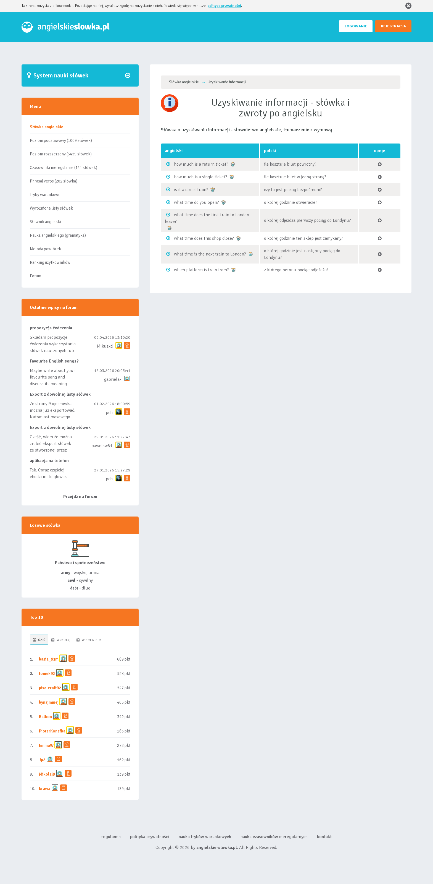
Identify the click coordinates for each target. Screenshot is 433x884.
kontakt (324, 836)
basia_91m (49, 659)
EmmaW (46, 745)
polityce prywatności (224, 6)
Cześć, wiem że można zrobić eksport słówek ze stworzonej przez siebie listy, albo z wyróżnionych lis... (51, 450)
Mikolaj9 (47, 774)
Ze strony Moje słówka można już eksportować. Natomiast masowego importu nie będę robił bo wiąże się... (52, 417)
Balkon (45, 716)
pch (109, 412)
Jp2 (42, 759)
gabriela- (112, 379)
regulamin (111, 836)
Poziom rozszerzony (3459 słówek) (61, 154)
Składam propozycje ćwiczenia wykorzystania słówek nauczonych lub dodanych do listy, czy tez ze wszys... (53, 351)
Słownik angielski (45, 221)
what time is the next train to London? (210, 254)
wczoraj (60, 639)
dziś (39, 639)
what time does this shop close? (204, 238)
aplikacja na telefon (49, 460)
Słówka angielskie (46, 126)
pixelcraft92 (50, 687)
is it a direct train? (191, 189)
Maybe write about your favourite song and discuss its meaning (52, 377)
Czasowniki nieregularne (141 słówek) (63, 167)
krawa (44, 788)
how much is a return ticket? (201, 164)
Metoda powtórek (45, 248)
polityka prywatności (149, 836)
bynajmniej (49, 702)
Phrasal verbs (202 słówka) (53, 181)
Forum (35, 275)
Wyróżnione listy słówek (51, 208)
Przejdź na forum (80, 496)
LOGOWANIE (356, 26)
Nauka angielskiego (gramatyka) (58, 235)
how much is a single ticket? (200, 177)
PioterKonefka (52, 731)
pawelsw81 (102, 445)
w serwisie (88, 639)
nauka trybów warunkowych (205, 836)
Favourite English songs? (54, 361)
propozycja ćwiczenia (51, 328)
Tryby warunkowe (45, 194)
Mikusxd (105, 346)
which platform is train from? (201, 270)
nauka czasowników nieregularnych (274, 836)
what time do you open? (196, 202)
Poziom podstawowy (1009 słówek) (61, 140)
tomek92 (47, 673)
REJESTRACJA (393, 26)
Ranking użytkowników (50, 262)
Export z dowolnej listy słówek (60, 394)
